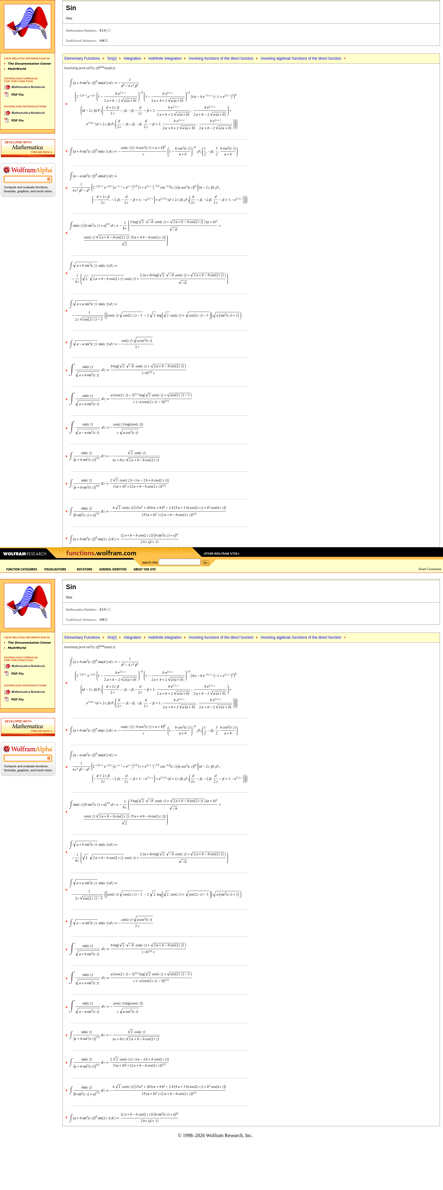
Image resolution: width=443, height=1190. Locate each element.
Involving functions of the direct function (221, 58)
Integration (132, 58)
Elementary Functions (82, 58)
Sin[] (112, 58)
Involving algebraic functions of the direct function (301, 58)
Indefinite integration (165, 58)
